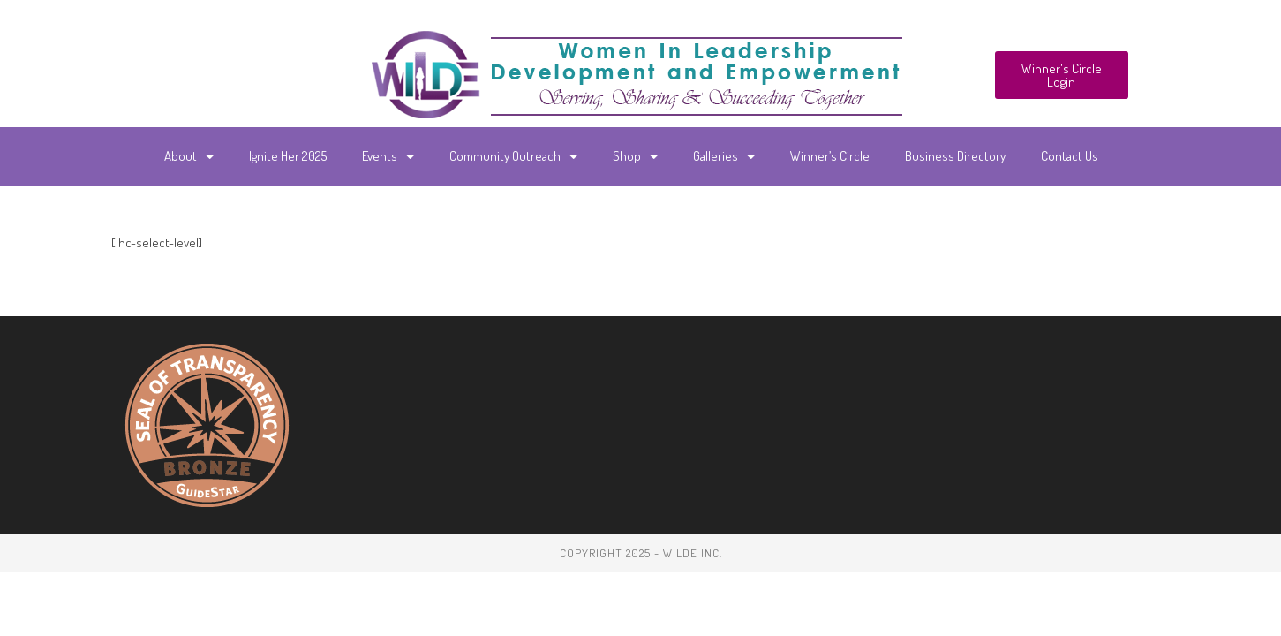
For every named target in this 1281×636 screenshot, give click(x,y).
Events (388, 156)
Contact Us (1069, 156)
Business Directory (955, 156)
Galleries (724, 156)
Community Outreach (513, 156)
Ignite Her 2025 (288, 156)
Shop (635, 156)
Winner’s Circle (830, 156)
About (189, 156)
